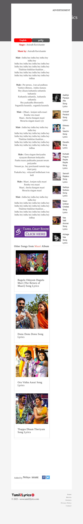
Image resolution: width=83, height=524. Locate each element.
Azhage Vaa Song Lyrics (66, 238)
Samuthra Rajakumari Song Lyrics (66, 177)
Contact (68, 506)
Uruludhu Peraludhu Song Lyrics (66, 116)
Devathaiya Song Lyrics (66, 145)
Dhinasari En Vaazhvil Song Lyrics (66, 131)
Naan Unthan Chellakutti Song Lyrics (66, 206)
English (23, 40)
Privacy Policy (66, 503)
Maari (38, 246)
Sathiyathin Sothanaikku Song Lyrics (66, 191)
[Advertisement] (32, 21)
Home (69, 494)
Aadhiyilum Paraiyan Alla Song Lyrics (66, 100)
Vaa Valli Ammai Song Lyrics (66, 223)
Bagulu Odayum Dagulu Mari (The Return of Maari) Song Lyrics (31, 283)
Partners (68, 500)
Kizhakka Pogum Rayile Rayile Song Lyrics (66, 161)
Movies (68, 497)
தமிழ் (40, 40)
